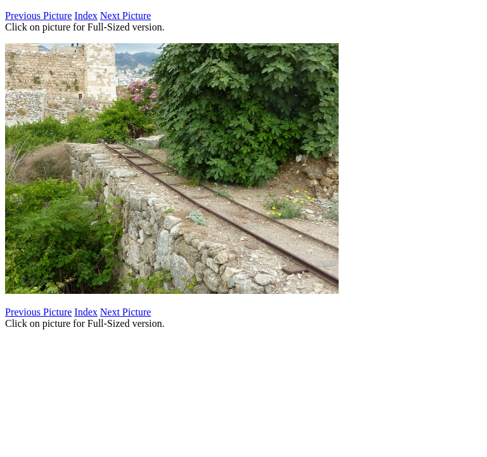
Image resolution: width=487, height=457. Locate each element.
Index (85, 15)
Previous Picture (38, 15)
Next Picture (125, 15)
